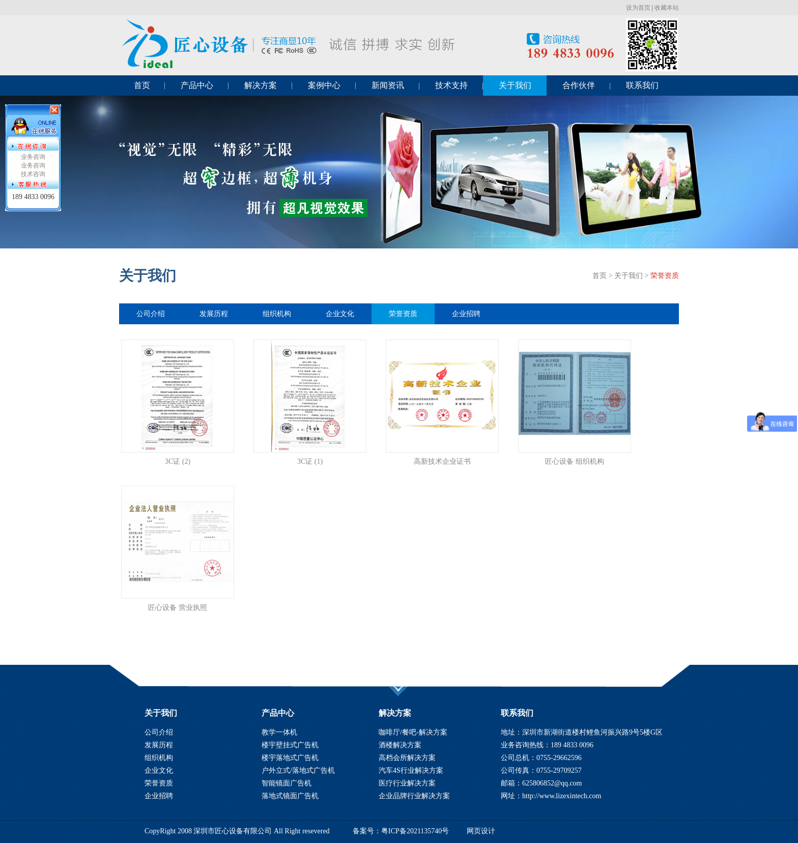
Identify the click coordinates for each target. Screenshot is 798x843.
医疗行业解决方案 (407, 783)
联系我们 (642, 85)
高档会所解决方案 (407, 758)
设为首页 (638, 7)
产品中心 (197, 85)
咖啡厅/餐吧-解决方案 (413, 732)
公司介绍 (150, 314)
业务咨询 (33, 156)
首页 (142, 85)
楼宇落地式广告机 (290, 758)
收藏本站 (666, 7)
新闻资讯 (388, 85)
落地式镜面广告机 (290, 796)
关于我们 (515, 85)
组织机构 (277, 314)
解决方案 (260, 85)
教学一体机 (279, 732)
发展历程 (214, 314)
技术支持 (451, 85)
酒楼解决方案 (400, 745)
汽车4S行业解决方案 (411, 770)
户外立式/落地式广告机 (298, 770)
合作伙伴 (578, 85)
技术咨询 (33, 174)
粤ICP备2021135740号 (415, 831)
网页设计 (481, 831)
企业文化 (340, 314)
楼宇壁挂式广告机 (290, 745)
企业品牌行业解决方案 (414, 796)
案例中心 (324, 85)
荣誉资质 (664, 275)
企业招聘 (466, 314)
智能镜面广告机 (286, 783)
